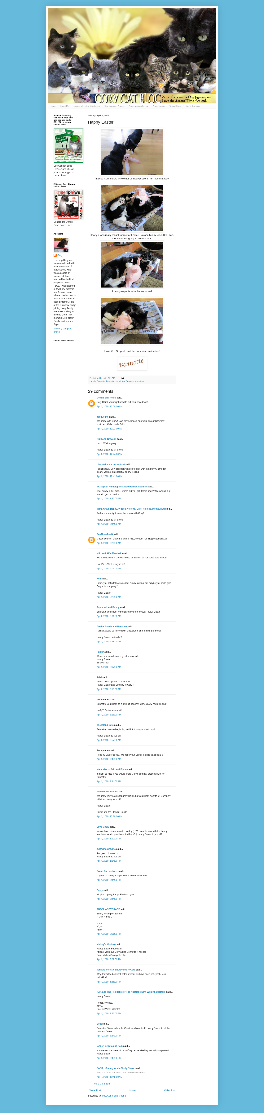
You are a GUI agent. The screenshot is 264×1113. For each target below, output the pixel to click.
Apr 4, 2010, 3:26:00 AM (109, 543)
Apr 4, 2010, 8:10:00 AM (109, 689)
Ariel (99, 677)
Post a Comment (101, 1083)
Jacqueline (102, 417)
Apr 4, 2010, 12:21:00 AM (109, 428)
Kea (99, 578)
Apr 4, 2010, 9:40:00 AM (109, 759)
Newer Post (95, 1090)
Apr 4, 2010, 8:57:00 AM (109, 740)
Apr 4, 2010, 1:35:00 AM (109, 498)
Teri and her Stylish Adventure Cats (116, 969)
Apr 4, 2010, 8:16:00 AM (109, 714)
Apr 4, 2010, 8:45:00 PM (109, 1058)
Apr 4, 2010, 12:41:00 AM (109, 476)
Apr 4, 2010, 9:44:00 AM (109, 781)
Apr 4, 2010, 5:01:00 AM (109, 568)
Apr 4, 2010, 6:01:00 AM (109, 616)
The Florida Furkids (107, 791)
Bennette (101, 381)
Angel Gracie (159, 106)
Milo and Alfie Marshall (109, 553)
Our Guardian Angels (114, 106)
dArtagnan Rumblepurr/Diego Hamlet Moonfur (122, 486)
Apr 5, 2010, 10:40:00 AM (109, 1077)
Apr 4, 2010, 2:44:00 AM (109, 524)
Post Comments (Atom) (114, 1095)
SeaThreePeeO (105, 534)
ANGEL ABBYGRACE (108, 909)
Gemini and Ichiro (106, 397)
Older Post (169, 1090)
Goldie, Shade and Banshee (112, 626)
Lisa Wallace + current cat (111, 464)
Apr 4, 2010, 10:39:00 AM (109, 816)
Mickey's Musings (106, 944)
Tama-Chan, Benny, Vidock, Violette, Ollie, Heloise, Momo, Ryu (131, 509)
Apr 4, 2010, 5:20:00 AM (109, 597)
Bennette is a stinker (115, 381)
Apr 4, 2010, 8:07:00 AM (109, 667)
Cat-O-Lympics (193, 106)
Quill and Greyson (106, 439)
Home (52, 106)
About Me (64, 106)
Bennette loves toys (135, 381)
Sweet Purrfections (107, 871)
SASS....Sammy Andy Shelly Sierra (115, 1068)
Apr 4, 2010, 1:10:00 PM (109, 838)
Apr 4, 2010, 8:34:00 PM (109, 1035)
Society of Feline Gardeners (87, 106)
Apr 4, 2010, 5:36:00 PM (109, 981)
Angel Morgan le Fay (138, 106)
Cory (60, 255)
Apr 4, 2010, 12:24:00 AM (109, 454)
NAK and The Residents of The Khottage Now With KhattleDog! (131, 992)
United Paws (175, 106)
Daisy (100, 890)
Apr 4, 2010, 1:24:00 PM (109, 861)
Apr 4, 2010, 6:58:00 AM (109, 641)
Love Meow (103, 826)
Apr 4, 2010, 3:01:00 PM (109, 934)
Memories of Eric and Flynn (112, 769)
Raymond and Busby (108, 607)
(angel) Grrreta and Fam (110, 1046)
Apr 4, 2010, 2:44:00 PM (109, 880)
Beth (99, 1024)
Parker (100, 652)
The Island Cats (105, 725)
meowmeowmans (106, 849)
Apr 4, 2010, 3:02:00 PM (109, 959)
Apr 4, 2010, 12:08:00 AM (109, 406)
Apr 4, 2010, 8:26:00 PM (109, 1013)
